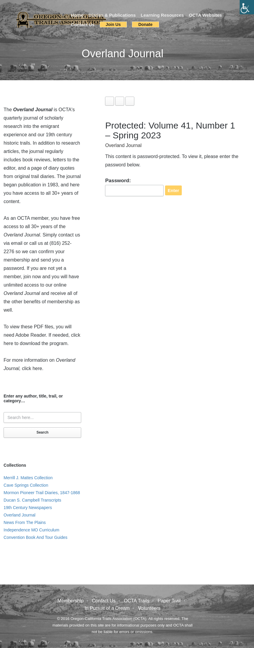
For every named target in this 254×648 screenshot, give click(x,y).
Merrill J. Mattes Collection (28, 477)
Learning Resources (162, 15)
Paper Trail (169, 600)
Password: (134, 187)
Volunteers (149, 608)
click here (32, 368)
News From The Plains (25, 522)
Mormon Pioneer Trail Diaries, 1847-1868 (42, 492)
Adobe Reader (30, 335)
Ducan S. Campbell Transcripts (32, 500)
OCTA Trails (136, 600)
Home (77, 15)
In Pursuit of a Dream (107, 608)
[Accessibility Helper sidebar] (247, 7)
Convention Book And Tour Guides (35, 537)
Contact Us (83, 24)
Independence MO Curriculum (31, 530)
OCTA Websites (205, 15)
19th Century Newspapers (28, 507)
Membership (70, 600)
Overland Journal (123, 145)
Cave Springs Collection (26, 485)
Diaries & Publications (112, 15)
